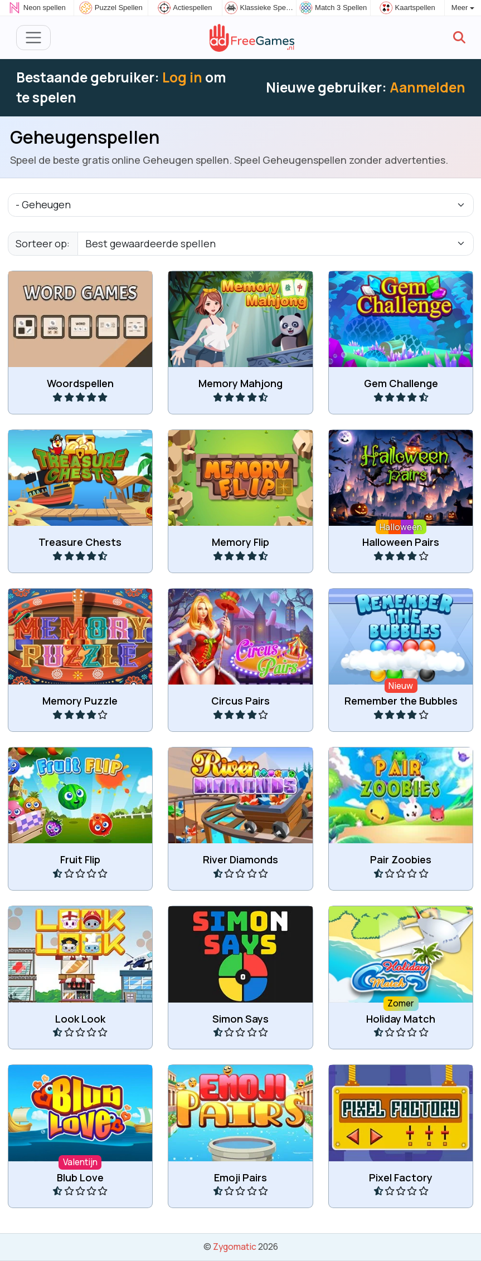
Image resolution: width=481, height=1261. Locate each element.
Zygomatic (234, 1246)
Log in (182, 77)
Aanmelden (427, 87)
